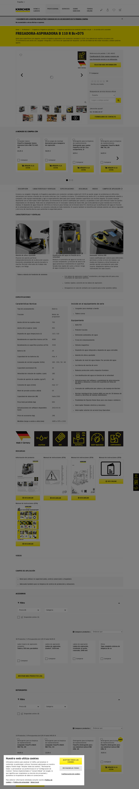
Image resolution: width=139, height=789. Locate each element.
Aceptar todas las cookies (71, 761)
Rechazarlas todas (71, 768)
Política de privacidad (21, 782)
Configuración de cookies (70, 774)
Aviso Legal (35, 782)
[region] (44, 770)
